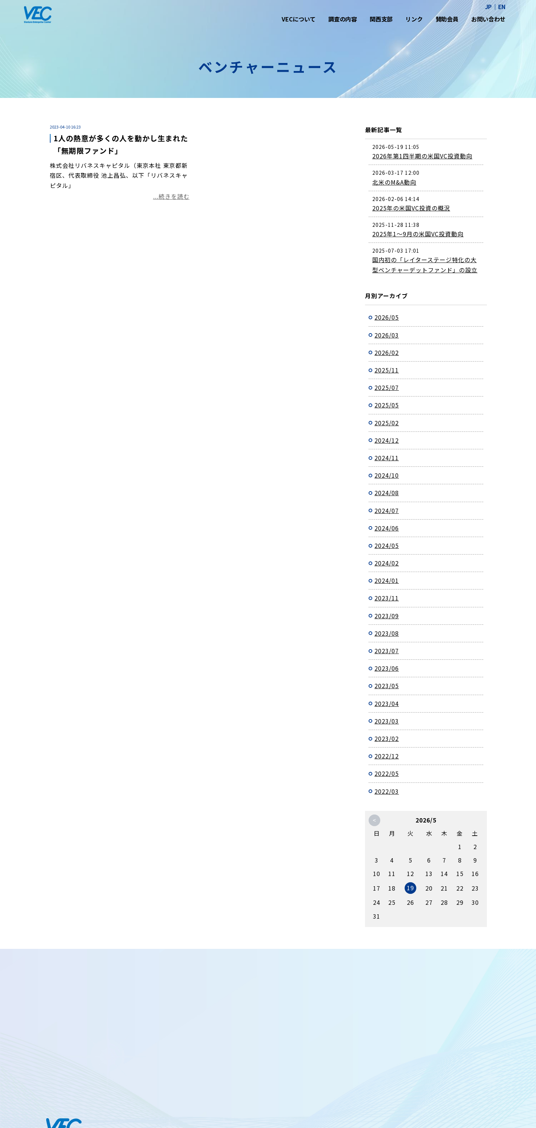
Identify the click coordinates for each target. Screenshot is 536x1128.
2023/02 (386, 738)
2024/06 (386, 528)
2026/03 (386, 335)
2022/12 (386, 756)
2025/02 (386, 422)
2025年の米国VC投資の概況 (411, 208)
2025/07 (386, 387)
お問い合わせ (488, 19)
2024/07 (386, 510)
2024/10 (386, 475)
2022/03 (386, 791)
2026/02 (386, 352)
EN (501, 6)
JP (488, 6)
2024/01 (386, 580)
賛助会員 (447, 19)
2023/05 (386, 685)
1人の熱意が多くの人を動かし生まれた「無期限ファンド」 (120, 144)
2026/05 (386, 317)
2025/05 (386, 405)
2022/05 (386, 773)
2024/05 (386, 545)
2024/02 (386, 563)
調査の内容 (342, 19)
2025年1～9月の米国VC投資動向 (418, 233)
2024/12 (386, 440)
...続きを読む (171, 196)
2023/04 (386, 703)
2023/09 (386, 615)
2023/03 (386, 721)
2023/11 (386, 597)
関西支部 (381, 19)
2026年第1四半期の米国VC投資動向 (422, 155)
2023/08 (386, 633)
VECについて (298, 19)
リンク (413, 19)
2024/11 (386, 457)
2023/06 (386, 668)
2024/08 (386, 492)
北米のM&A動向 (394, 182)
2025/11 (386, 370)
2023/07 (386, 650)
